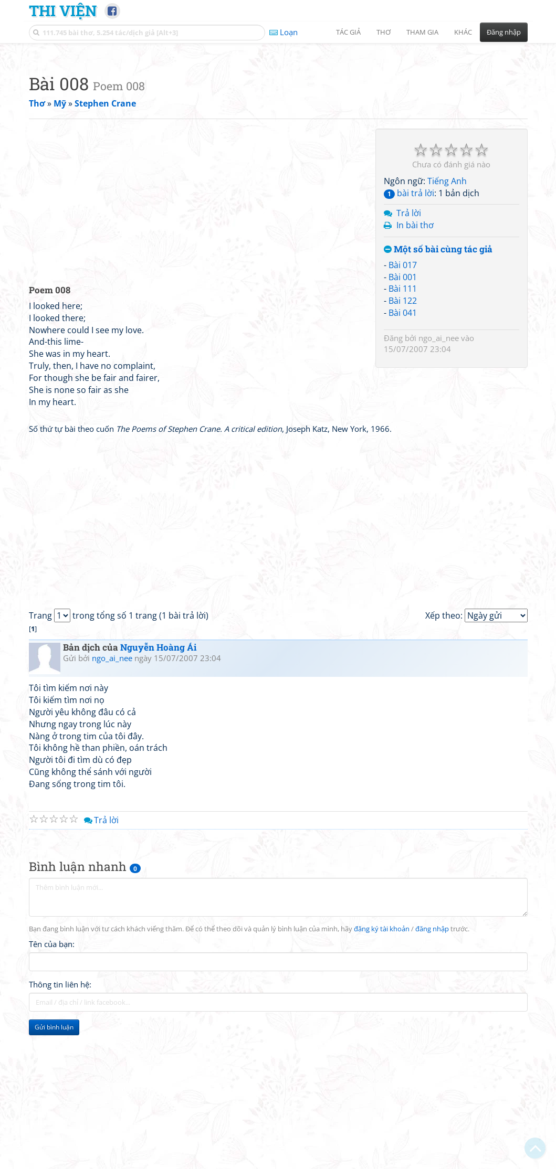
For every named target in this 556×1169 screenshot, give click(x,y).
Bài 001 (403, 424)
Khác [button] (463, 32)
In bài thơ (415, 372)
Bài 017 (403, 412)
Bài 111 (403, 435)
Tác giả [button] (348, 32)
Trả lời (408, 360)
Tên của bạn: (52, 1091)
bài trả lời (409, 340)
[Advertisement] (278, 123)
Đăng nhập (504, 32)
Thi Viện (63, 10)
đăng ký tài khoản (382, 1075)
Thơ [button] (383, 32)
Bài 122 (403, 447)
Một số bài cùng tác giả (438, 396)
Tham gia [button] (422, 32)
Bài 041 (403, 459)
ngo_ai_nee (438, 485)
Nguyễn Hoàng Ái (158, 794)
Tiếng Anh (447, 328)
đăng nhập (432, 1075)
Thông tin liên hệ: (60, 1131)
